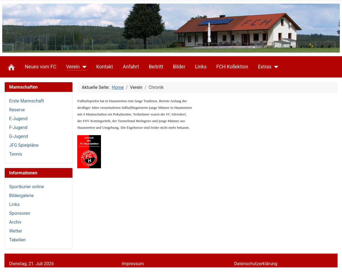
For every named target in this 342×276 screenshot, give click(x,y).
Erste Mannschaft (26, 101)
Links (200, 66)
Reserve (17, 109)
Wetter (15, 231)
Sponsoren (19, 213)
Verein (73, 66)
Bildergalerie (21, 195)
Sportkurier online (26, 186)
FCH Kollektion (232, 66)
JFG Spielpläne (23, 145)
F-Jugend (18, 127)
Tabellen (17, 240)
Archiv (15, 222)
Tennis (15, 154)
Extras (264, 66)
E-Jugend (18, 118)
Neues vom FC (40, 66)
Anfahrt (131, 66)
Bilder (179, 66)
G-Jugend (18, 136)
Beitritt (156, 66)
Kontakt (104, 66)
